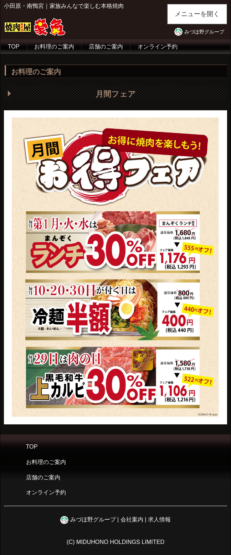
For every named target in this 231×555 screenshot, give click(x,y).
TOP (14, 47)
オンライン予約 (158, 47)
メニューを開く (197, 13)
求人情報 (159, 519)
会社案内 (131, 519)
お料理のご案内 (54, 47)
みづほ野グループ (204, 32)
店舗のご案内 (106, 47)
